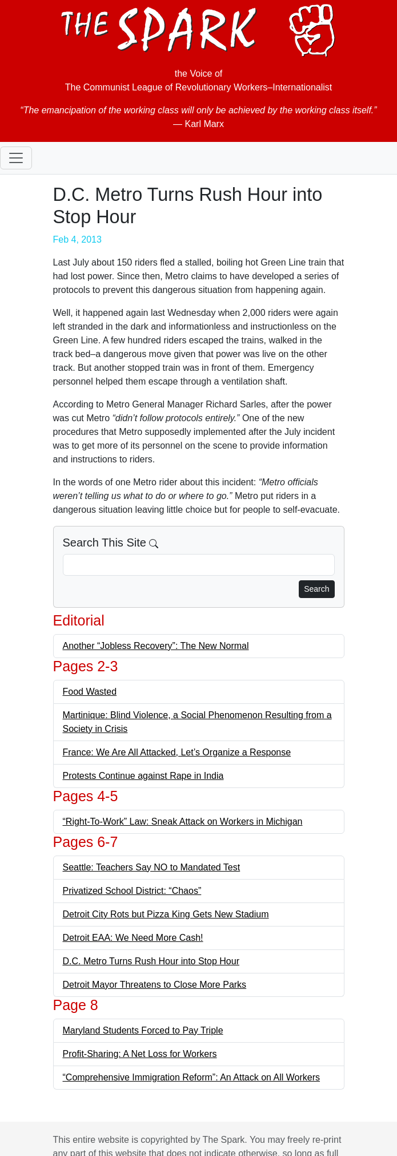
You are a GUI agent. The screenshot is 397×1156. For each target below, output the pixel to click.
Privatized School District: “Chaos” (132, 891)
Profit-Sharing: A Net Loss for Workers (140, 1054)
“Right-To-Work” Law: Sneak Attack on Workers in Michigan (183, 821)
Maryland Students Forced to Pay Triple (143, 1030)
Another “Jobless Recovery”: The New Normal (156, 646)
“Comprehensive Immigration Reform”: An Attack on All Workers (191, 1077)
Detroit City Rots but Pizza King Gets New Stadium (166, 914)
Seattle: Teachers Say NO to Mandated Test (151, 867)
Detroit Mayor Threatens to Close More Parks (155, 984)
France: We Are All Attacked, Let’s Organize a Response (177, 752)
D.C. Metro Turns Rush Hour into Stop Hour (151, 961)
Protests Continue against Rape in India (143, 776)
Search (316, 588)
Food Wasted (90, 691)
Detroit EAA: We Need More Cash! (133, 938)
